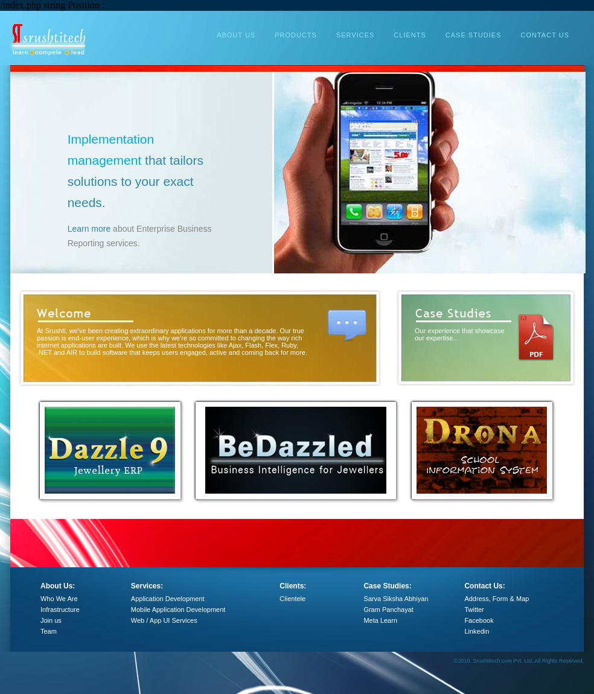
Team (48, 631)
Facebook (478, 620)
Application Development (168, 598)
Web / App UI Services (164, 620)
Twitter (474, 609)
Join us (51, 620)
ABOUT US (236, 35)
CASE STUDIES (474, 35)
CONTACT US (545, 35)
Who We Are (59, 598)
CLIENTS (410, 35)
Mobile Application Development (178, 609)
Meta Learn (380, 620)
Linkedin (476, 631)
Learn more (148, 229)
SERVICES (355, 35)
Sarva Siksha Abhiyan (395, 598)
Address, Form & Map (496, 598)
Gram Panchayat (388, 609)
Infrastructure (60, 609)
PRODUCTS (296, 35)
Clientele (292, 598)
